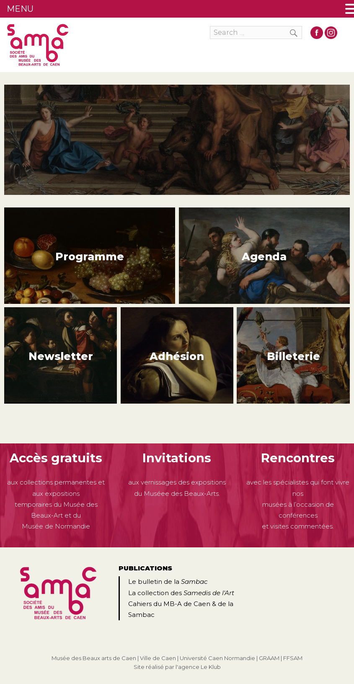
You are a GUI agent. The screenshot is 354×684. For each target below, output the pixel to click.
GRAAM (269, 658)
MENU (20, 9)
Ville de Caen (158, 658)
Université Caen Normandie (217, 658)
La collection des (181, 593)
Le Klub (211, 666)
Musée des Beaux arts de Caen (94, 658)
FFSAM (292, 658)
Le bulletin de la (167, 582)
